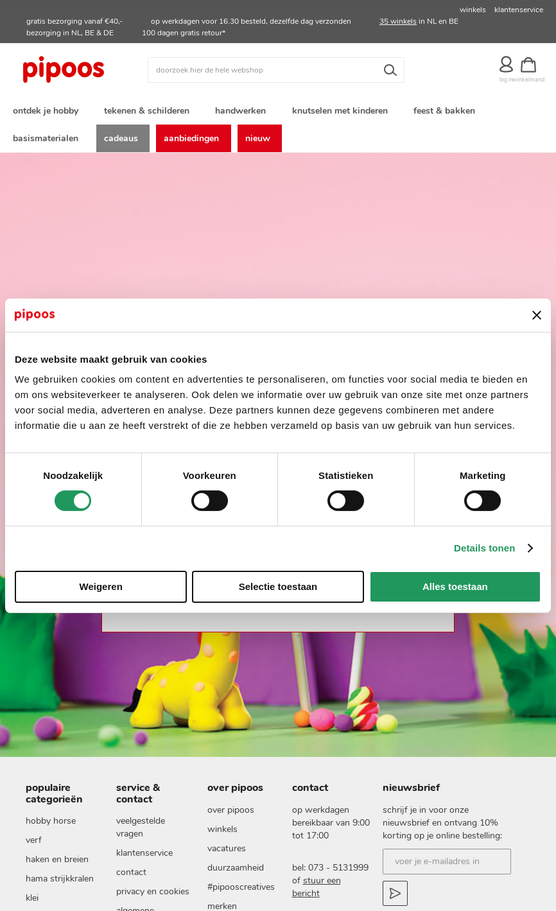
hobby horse (51, 826)
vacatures (226, 853)
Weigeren (101, 586)
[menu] (278, 126)
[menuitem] (48, 111)
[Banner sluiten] (536, 315)
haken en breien (57, 864)
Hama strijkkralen (60, 884)
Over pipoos (230, 814)
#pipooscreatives (241, 891)
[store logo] (78, 70)
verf (34, 845)
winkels (473, 9)
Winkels (222, 834)
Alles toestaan (455, 586)
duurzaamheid (235, 872)
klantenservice (518, 9)
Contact (131, 877)
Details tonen (484, 547)
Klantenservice (144, 858)
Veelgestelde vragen (140, 832)
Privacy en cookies (152, 896)
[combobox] (276, 70)
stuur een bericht (316, 891)
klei (32, 903)
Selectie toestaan (278, 586)
